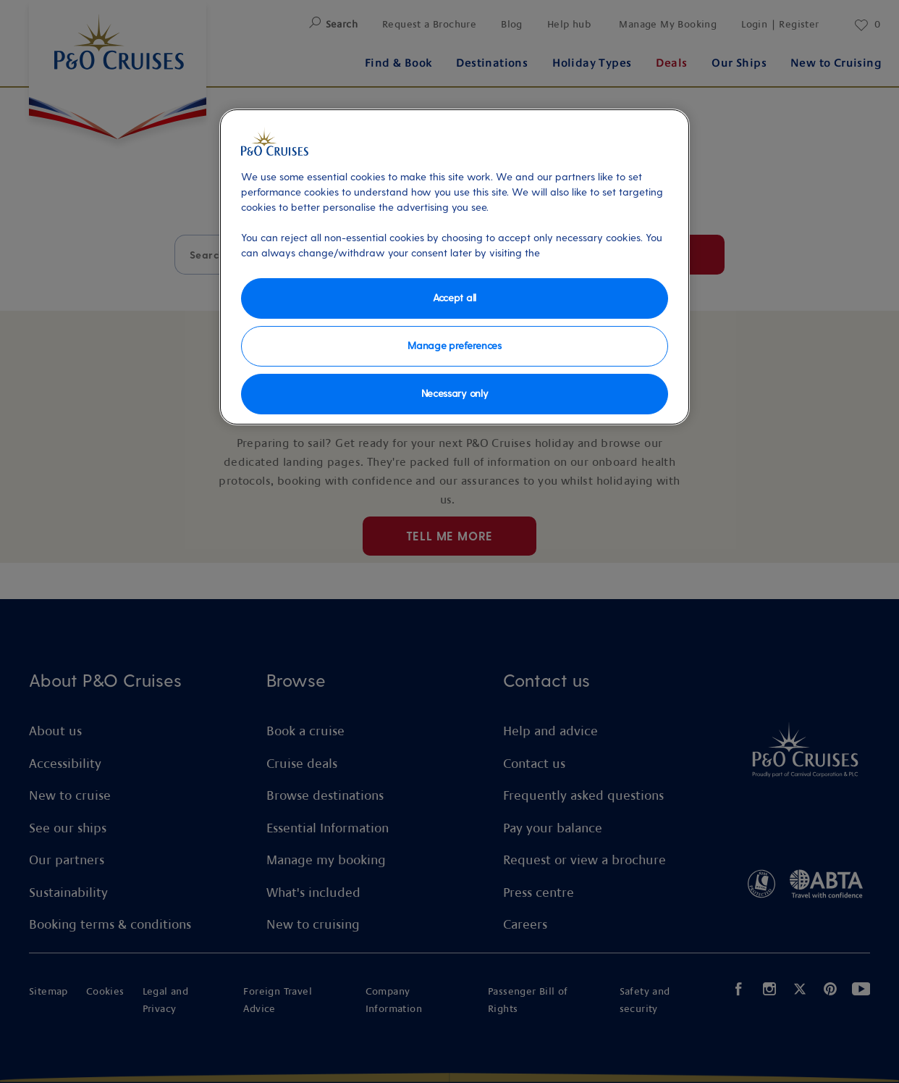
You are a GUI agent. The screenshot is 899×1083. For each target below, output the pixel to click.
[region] (454, 267)
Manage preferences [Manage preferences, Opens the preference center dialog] (454, 345)
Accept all (454, 297)
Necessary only (455, 393)
